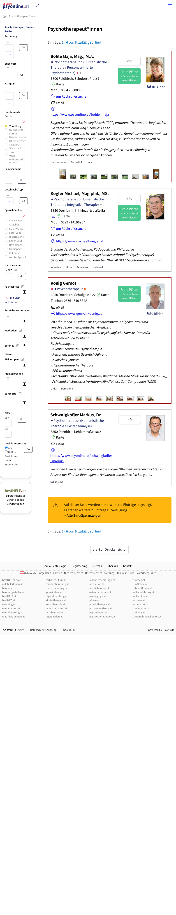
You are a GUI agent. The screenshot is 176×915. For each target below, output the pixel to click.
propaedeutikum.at (100, 608)
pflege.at (94, 600)
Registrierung (79, 566)
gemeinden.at (54, 592)
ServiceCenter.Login (55, 566)
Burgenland (16, 130)
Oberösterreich (17, 141)
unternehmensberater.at (147, 617)
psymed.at (139, 580)
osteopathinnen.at (100, 592)
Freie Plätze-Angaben (16, 223)
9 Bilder (154, 313)
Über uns (112, 566)
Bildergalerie (16, 237)
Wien (12, 156)
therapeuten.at (141, 608)
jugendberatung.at (56, 596)
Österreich (28, 573)
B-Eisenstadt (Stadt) (16, 161)
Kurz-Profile (16, 229)
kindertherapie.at (56, 600)
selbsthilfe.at (140, 596)
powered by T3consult (161, 630)
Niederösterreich (18, 137)
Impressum (68, 630)
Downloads (15, 245)
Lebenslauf (15, 241)
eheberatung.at (11, 608)
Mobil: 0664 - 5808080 (67, 90)
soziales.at (139, 600)
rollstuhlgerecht (18, 257)
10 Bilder (155, 86)
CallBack (14, 253)
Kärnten (14, 134)
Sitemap (97, 566)
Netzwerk (98, 267)
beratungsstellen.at (13, 592)
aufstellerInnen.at (12, 584)
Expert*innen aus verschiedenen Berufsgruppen (15, 498)
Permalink (77, 162)
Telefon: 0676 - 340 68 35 (69, 300)
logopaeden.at (54, 617)
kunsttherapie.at (55, 604)
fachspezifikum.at (56, 580)
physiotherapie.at (99, 604)
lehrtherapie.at (54, 613)
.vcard (90, 162)
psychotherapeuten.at (102, 617)
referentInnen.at (142, 588)
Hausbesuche (58, 162)
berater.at (7, 588)
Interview (56, 267)
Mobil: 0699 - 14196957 (68, 222)
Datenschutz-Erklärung (43, 630)
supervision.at (141, 604)
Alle (10, 448)
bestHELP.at (9, 596)
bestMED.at (8, 600)
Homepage (15, 249)
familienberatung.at (57, 584)
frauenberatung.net (57, 588)
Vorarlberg (15, 126)
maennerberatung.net (102, 580)
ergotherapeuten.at (13, 617)
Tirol (11, 152)
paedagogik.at (97, 596)
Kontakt (127, 566)
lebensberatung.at (56, 608)
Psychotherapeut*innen (23, 16)
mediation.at (96, 584)
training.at (139, 613)
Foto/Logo (15, 233)
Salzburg (14, 145)
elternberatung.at (12, 613)
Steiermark (15, 148)
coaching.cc (9, 604)
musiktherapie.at (99, 588)
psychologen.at (98, 613)
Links (69, 267)
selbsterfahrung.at (143, 592)
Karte (57, 84)
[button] (170, 5)
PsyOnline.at (140, 584)
